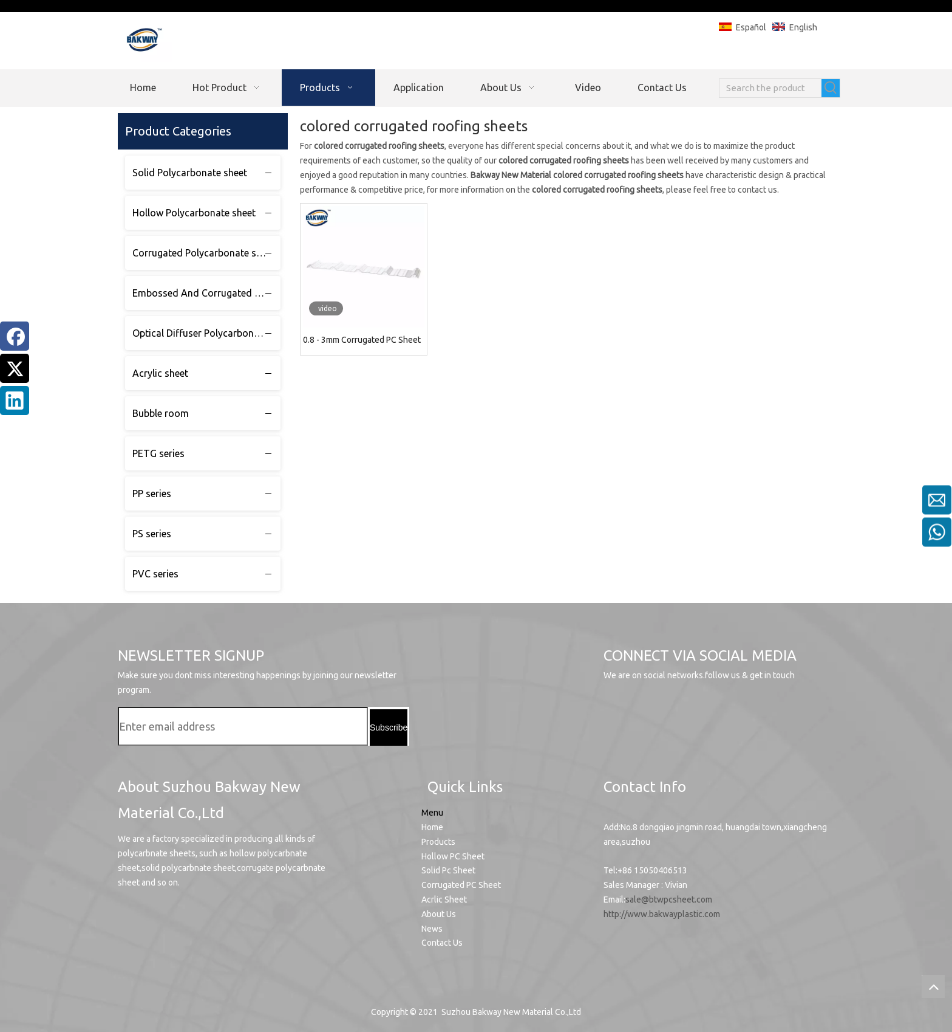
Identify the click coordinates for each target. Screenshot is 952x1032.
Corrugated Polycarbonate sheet (203, 252)
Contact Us (442, 943)
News (432, 929)
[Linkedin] (14, 400)
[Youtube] (618, 716)
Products (438, 842)
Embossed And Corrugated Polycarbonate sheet (206, 292)
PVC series (155, 573)
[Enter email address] (243, 726)
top (933, 986)
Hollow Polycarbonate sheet (194, 212)
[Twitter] (14, 368)
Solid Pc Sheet (448, 870)
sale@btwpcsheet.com (668, 899)
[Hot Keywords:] (830, 88)
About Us (438, 914)
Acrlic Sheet (444, 899)
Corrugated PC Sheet (461, 885)
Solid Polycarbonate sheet (189, 172)
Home (432, 827)
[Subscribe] (388, 727)
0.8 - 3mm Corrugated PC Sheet (362, 340)
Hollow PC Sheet (452, 856)
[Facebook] (14, 336)
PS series (151, 533)
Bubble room (160, 413)
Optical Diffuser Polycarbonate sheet (206, 333)
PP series (151, 493)
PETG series (158, 453)
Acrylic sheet (160, 373)
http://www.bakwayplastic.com (662, 914)
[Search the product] (770, 88)
